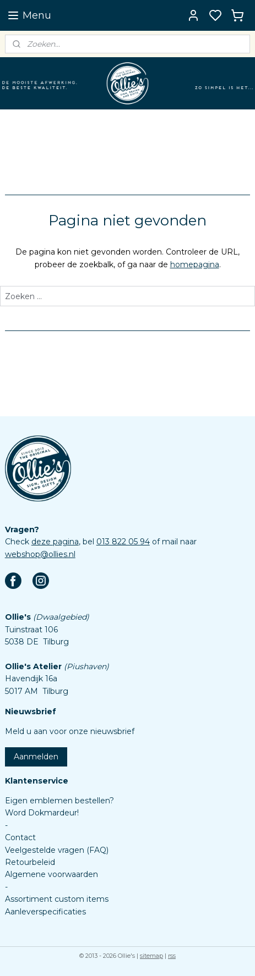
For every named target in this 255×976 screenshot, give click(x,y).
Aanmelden (36, 757)
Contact (20, 837)
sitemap (151, 956)
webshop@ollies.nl (40, 554)
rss (172, 956)
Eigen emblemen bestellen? (59, 801)
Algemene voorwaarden (51, 874)
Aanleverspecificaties (45, 912)
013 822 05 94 (123, 542)
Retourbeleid (30, 862)
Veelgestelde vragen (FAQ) (56, 850)
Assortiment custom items (56, 899)
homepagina (194, 264)
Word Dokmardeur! (42, 813)
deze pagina (55, 542)
